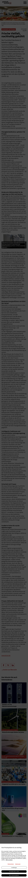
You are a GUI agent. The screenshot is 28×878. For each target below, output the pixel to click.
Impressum (17, 864)
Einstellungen (14, 867)
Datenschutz (11, 864)
